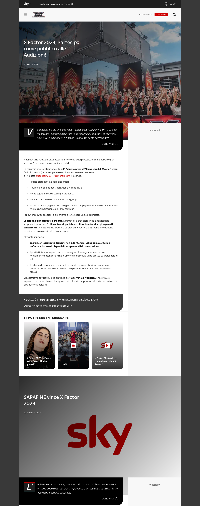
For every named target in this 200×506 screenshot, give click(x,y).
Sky (59, 299)
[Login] (170, 4)
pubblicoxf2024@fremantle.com (53, 175)
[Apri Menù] (27, 15)
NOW (94, 299)
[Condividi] (110, 143)
